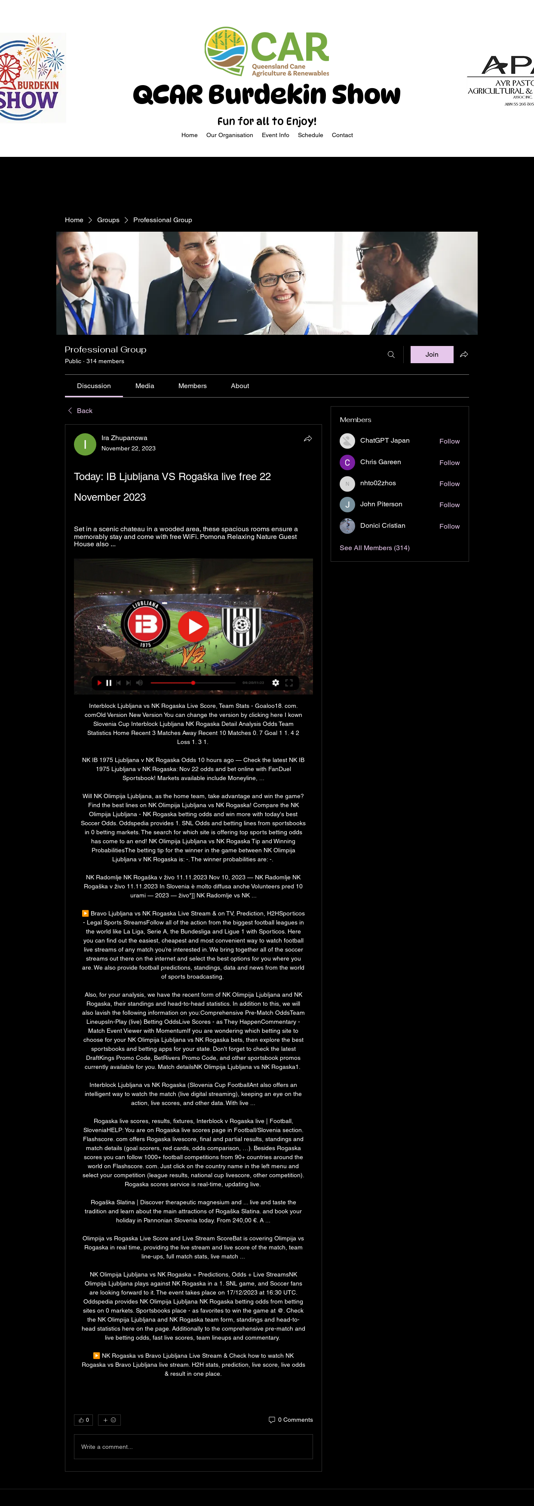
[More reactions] (109, 1420)
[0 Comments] (290, 1420)
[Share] (308, 438)
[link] (94, 386)
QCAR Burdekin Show (267, 94)
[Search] (391, 354)
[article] (193, 948)
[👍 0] (83, 1420)
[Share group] (464, 354)
